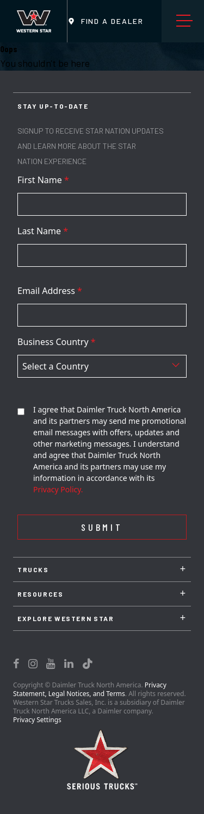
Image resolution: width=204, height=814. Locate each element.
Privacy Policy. (58, 489)
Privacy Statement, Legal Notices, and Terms (89, 689)
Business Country (56, 342)
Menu (187, 21)
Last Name (42, 231)
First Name (43, 180)
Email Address (49, 291)
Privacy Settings (37, 719)
